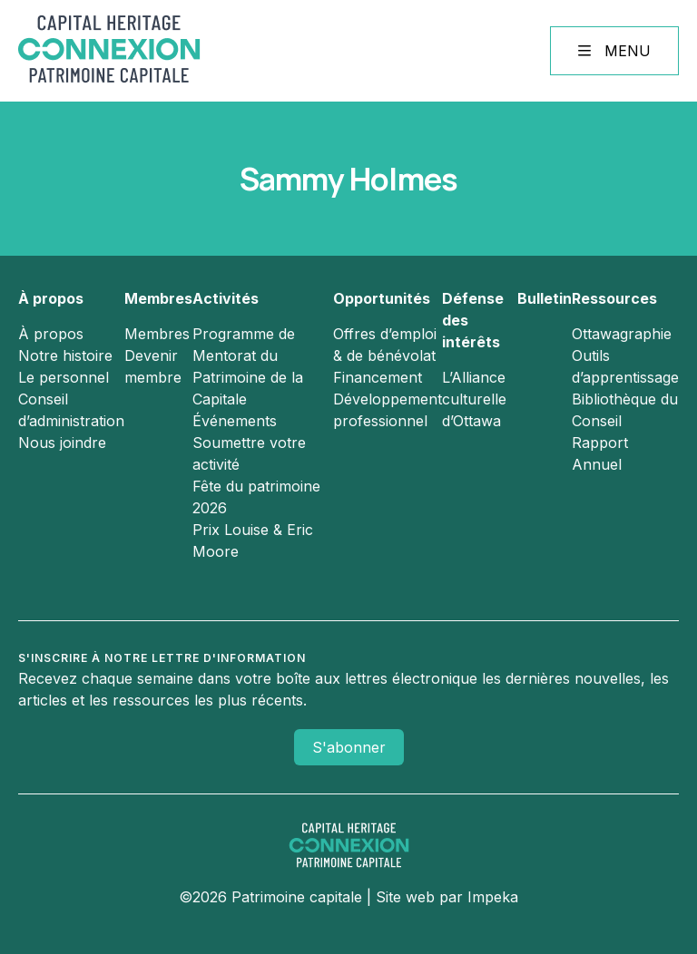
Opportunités (381, 298)
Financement (377, 377)
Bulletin (544, 298)
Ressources (614, 298)
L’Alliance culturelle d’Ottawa (474, 399)
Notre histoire (65, 355)
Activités (225, 298)
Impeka (492, 897)
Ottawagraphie (622, 334)
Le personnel (63, 377)
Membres (158, 298)
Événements (234, 421)
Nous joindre (62, 442)
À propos (50, 298)
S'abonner (349, 747)
